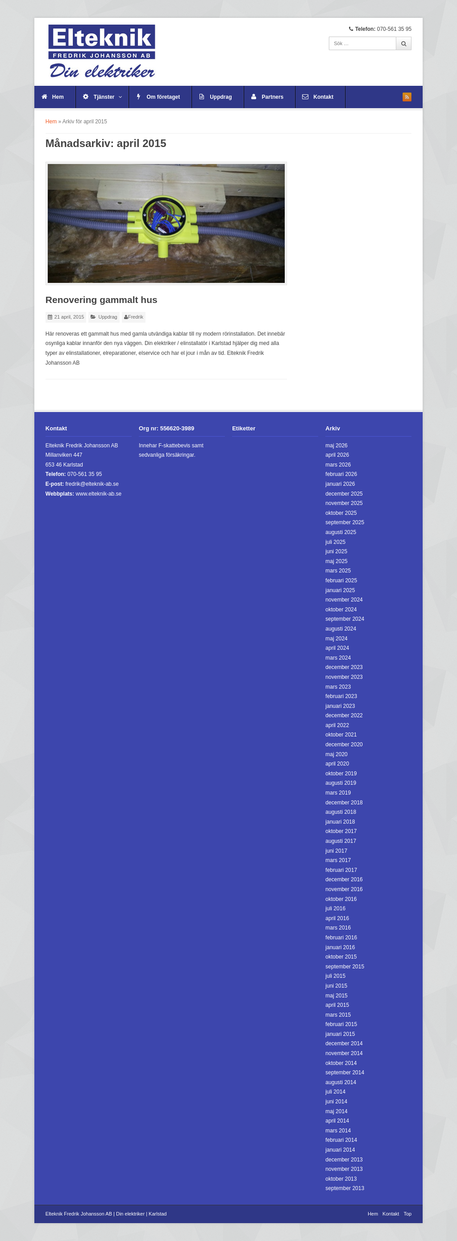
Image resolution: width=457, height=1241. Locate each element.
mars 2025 (338, 571)
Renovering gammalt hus (102, 299)
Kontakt (323, 97)
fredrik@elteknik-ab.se (92, 484)
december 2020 (343, 744)
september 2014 (344, 1072)
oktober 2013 (341, 1179)
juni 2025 (336, 551)
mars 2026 (338, 465)
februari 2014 (341, 1140)
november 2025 (343, 503)
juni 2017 (336, 851)
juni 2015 (336, 986)
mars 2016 (338, 928)
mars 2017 (338, 860)
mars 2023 (338, 687)
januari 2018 (340, 822)
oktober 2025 (341, 513)
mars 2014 (338, 1130)
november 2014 (343, 1053)
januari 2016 (340, 947)
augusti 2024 (340, 629)
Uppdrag (221, 97)
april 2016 (337, 918)
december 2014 (343, 1043)
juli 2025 (335, 542)
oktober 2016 (341, 899)
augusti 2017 (340, 841)
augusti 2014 (340, 1082)
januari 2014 (340, 1150)
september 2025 (344, 522)
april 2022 (337, 725)
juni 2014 (336, 1101)
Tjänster (108, 97)
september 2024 (344, 619)
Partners (273, 97)
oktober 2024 (341, 609)
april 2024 (337, 648)
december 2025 (343, 494)
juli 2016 (335, 908)
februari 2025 (341, 580)
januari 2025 (340, 590)
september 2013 (344, 1188)
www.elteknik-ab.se (99, 494)
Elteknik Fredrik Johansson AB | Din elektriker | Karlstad (106, 1213)
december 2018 (343, 802)
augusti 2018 (340, 812)
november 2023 (343, 677)
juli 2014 (335, 1092)
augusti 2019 (340, 783)
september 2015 (344, 966)
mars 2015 (338, 1015)
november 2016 (343, 889)
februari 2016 (341, 937)
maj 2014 (336, 1111)
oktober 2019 (341, 773)
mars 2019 (338, 793)
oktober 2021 (341, 735)
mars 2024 (338, 658)
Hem (58, 97)
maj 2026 (336, 445)
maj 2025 (336, 561)
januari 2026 (340, 484)
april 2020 (337, 764)
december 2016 (343, 879)
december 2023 (343, 667)
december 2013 (343, 1160)
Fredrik (135, 317)
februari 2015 (341, 1024)
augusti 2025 (340, 532)
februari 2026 (341, 474)
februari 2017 (341, 870)
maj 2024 (336, 638)
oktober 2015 (341, 957)
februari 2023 (341, 696)
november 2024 (343, 600)
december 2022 (343, 715)
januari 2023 (340, 706)
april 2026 (337, 455)
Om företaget (163, 97)
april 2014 (337, 1121)
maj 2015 (336, 996)
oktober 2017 (341, 831)
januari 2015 (340, 1034)
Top (407, 1213)
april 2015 (337, 1005)
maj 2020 (336, 754)
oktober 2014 (341, 1063)
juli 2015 (335, 976)
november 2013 (343, 1169)
